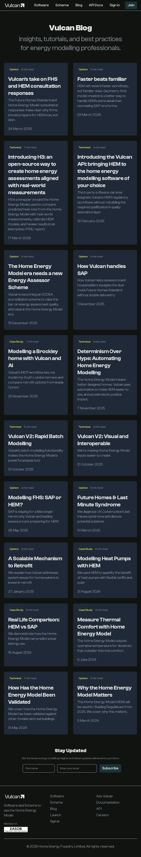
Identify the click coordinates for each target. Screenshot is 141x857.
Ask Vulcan (104, 796)
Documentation (107, 802)
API (99, 809)
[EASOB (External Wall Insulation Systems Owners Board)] (16, 829)
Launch (55, 815)
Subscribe (110, 768)
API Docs (96, 5)
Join (131, 5)
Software (41, 5)
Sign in (115, 5)
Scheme (62, 5)
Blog (78, 5)
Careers (102, 815)
